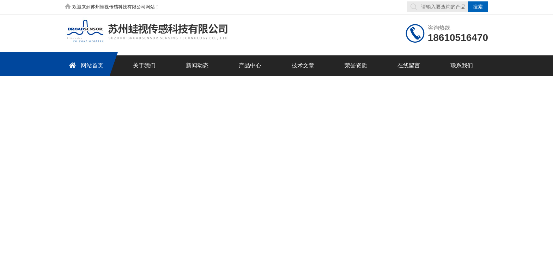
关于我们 (144, 65)
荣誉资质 (356, 65)
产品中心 (250, 65)
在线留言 (408, 65)
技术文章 (303, 65)
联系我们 (461, 65)
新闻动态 (197, 65)
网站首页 (85, 65)
